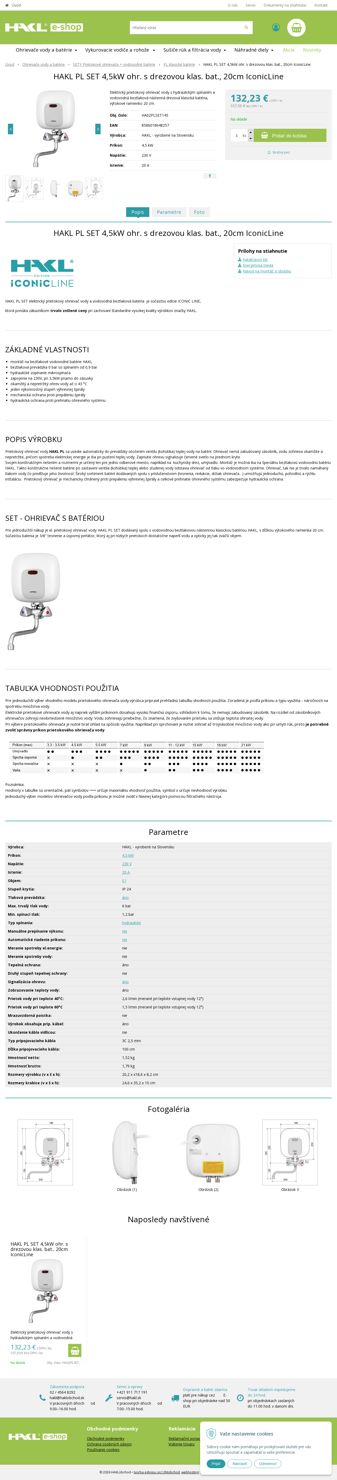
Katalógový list (255, 259)
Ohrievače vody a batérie (43, 64)
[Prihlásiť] (276, 27)
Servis (251, 5)
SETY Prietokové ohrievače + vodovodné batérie (114, 64)
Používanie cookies (103, 1449)
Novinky (312, 50)
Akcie (289, 50)
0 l (124, 880)
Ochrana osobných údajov (109, 1444)
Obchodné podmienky (105, 1438)
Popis (137, 212)
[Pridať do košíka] (278, 135)
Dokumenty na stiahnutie (285, 5)
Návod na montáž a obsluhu (267, 271)
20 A (126, 872)
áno (125, 897)
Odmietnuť (267, 1464)
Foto (199, 212)
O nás (233, 5)
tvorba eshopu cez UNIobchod (157, 1472)
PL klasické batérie (179, 64)
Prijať (216, 1464)
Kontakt (321, 5)
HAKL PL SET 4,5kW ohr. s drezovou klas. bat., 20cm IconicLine (39, 1249)
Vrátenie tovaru (181, 1444)
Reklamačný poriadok (186, 1438)
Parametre (169, 212)
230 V (127, 863)
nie (124, 931)
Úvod (16, 5)
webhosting (190, 1472)
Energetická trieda (258, 265)
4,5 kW (128, 855)
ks (244, 135)
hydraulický (131, 922)
